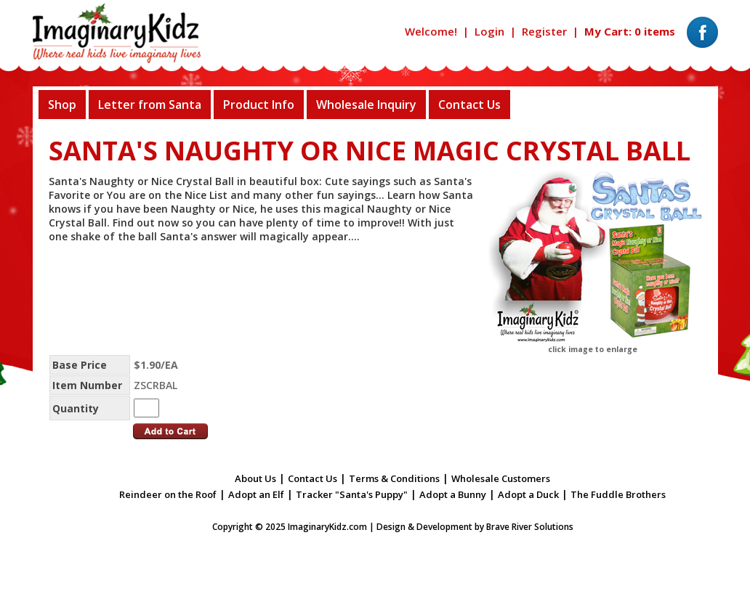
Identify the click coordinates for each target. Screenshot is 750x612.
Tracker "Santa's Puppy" (352, 494)
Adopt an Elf (256, 494)
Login (489, 31)
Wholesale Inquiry (366, 105)
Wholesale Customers (500, 478)
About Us (255, 478)
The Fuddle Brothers (618, 494)
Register (544, 31)
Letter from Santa (149, 105)
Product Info (258, 105)
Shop (62, 105)
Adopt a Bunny (452, 494)
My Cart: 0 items (629, 31)
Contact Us (469, 105)
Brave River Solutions (529, 527)
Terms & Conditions (394, 478)
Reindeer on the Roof (168, 494)
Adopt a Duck (528, 494)
